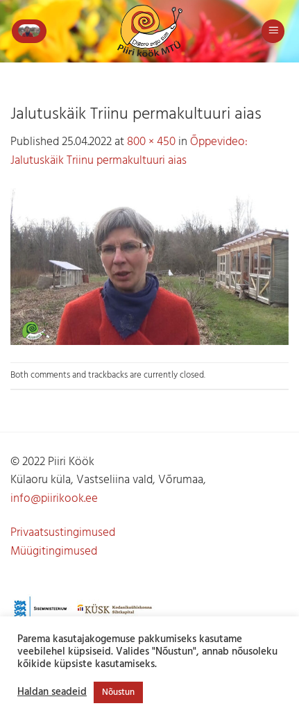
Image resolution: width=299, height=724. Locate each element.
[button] (29, 31)
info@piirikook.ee (54, 498)
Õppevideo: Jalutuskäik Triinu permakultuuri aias (129, 151)
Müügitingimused (53, 551)
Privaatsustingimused (62, 532)
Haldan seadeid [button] (52, 693)
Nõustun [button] (118, 692)
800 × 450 (151, 142)
